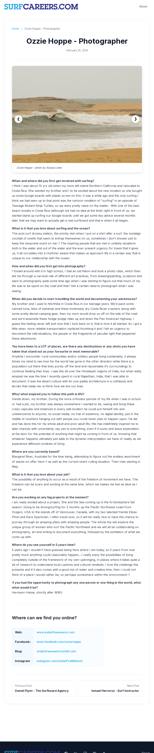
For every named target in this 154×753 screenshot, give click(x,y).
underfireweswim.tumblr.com (57, 651)
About (142, 6)
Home (15, 29)
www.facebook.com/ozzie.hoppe (60, 642)
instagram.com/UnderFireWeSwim (60, 661)
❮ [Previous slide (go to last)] (19, 119)
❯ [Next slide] (134, 119)
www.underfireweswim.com (56, 632)
